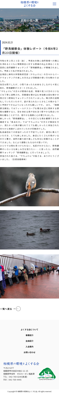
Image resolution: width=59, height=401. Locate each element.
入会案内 (29, 346)
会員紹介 (29, 340)
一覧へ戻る (6, 308)
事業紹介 (29, 335)
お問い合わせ (29, 352)
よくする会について (29, 329)
